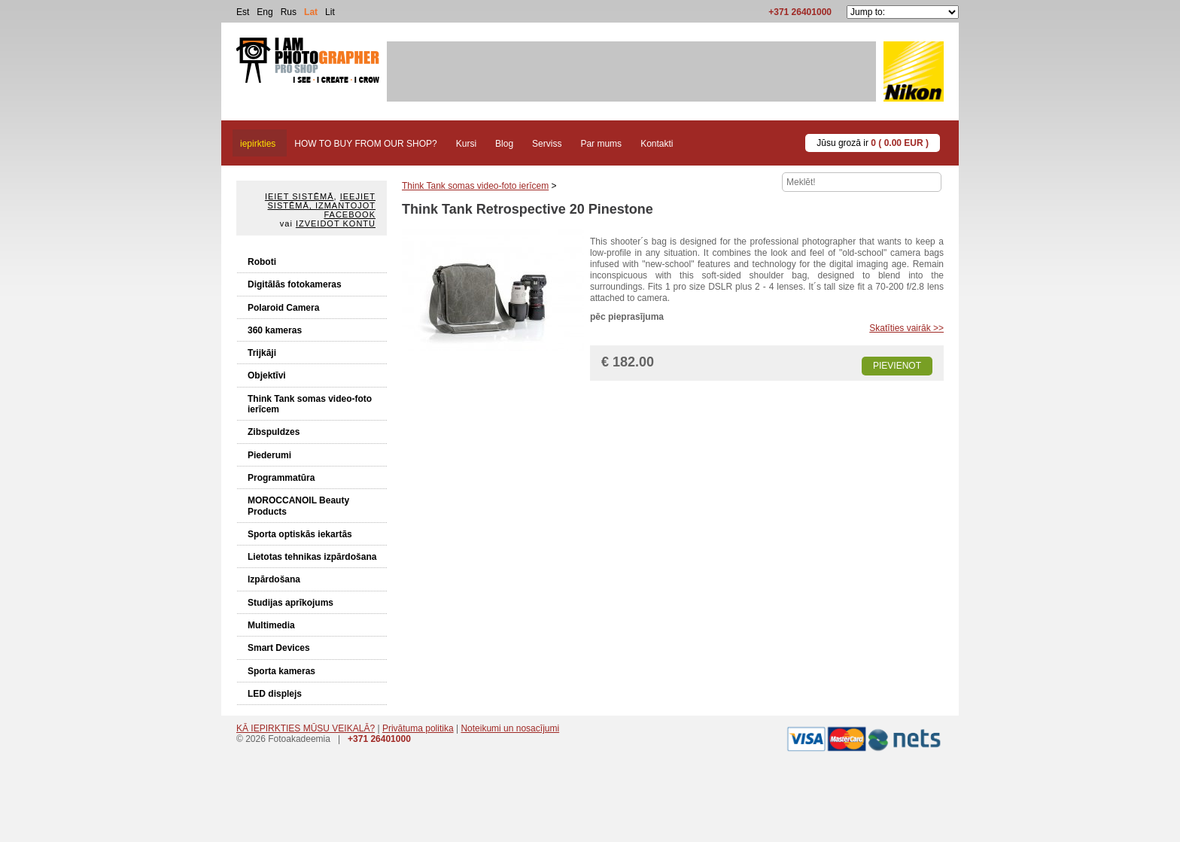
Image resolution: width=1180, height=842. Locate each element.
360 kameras (275, 330)
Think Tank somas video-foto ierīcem (310, 404)
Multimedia (271, 625)
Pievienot (897, 365)
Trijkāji (262, 353)
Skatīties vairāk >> (906, 328)
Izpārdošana (274, 579)
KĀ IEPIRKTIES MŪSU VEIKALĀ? (305, 728)
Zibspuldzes (274, 432)
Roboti (262, 262)
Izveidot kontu (336, 223)
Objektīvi (267, 375)
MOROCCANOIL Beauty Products (298, 505)
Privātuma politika (418, 728)
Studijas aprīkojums (290, 602)
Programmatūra (281, 478)
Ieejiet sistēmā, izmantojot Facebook (322, 205)
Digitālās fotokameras (295, 284)
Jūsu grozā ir (873, 143)
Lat (311, 12)
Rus (289, 12)
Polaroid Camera (283, 307)
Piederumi (269, 455)
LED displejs (275, 693)
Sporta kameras (281, 671)
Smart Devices (279, 648)
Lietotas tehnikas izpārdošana (312, 557)
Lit (330, 12)
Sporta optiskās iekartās (300, 534)
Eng (264, 12)
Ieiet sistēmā (299, 196)
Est (242, 12)
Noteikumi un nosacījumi (510, 728)
